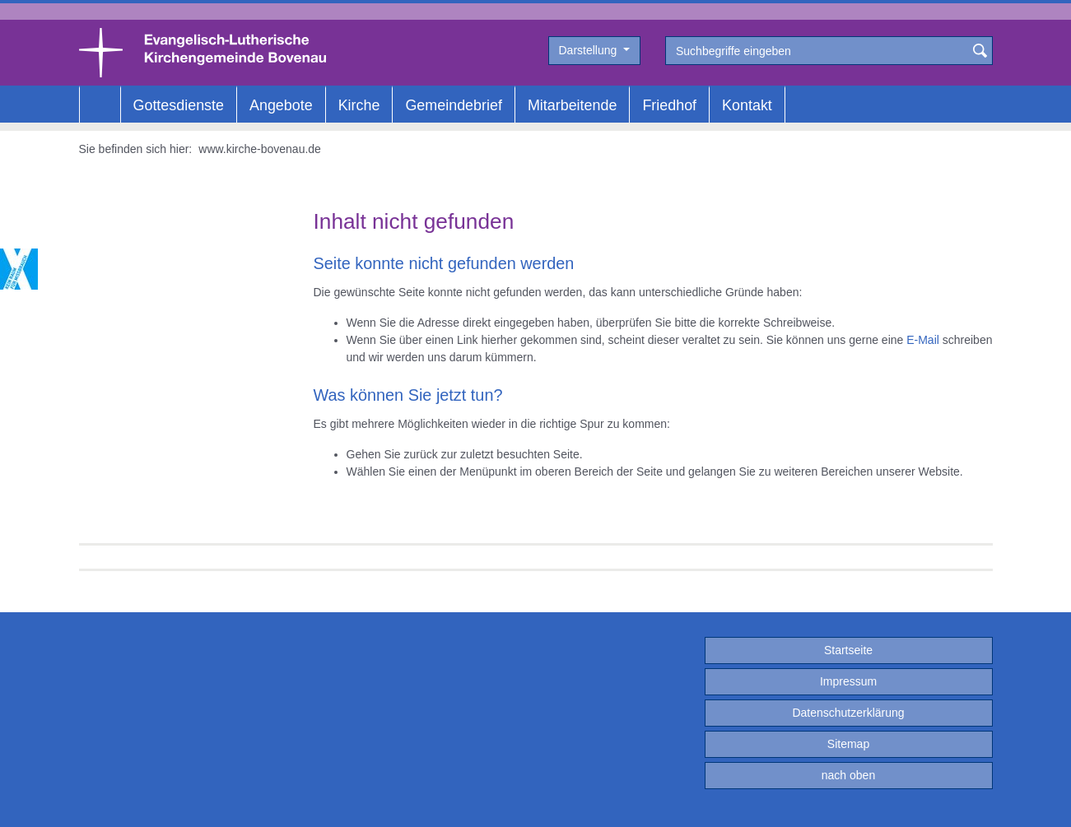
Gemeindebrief (453, 105)
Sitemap (848, 743)
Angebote (281, 105)
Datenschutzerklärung (848, 712)
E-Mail (922, 339)
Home (100, 105)
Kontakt (747, 105)
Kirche (359, 105)
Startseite (848, 650)
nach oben (848, 775)
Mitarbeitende (572, 105)
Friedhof (669, 105)
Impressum (848, 681)
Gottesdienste (179, 105)
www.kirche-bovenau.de (259, 149)
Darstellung (590, 50)
